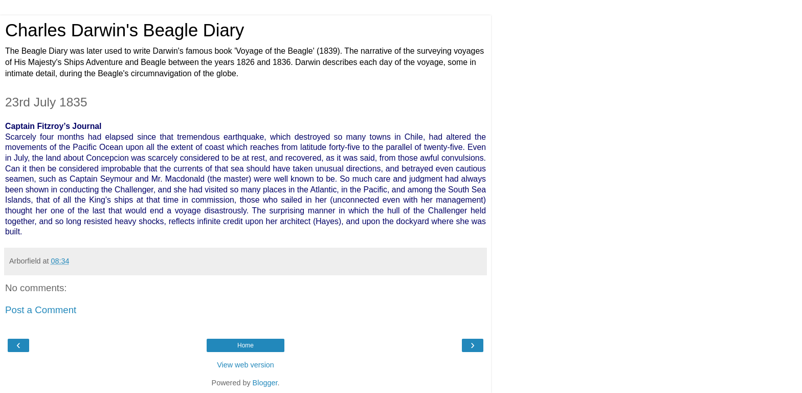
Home (245, 345)
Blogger (265, 383)
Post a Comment (40, 309)
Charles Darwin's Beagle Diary (124, 30)
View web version (245, 365)
